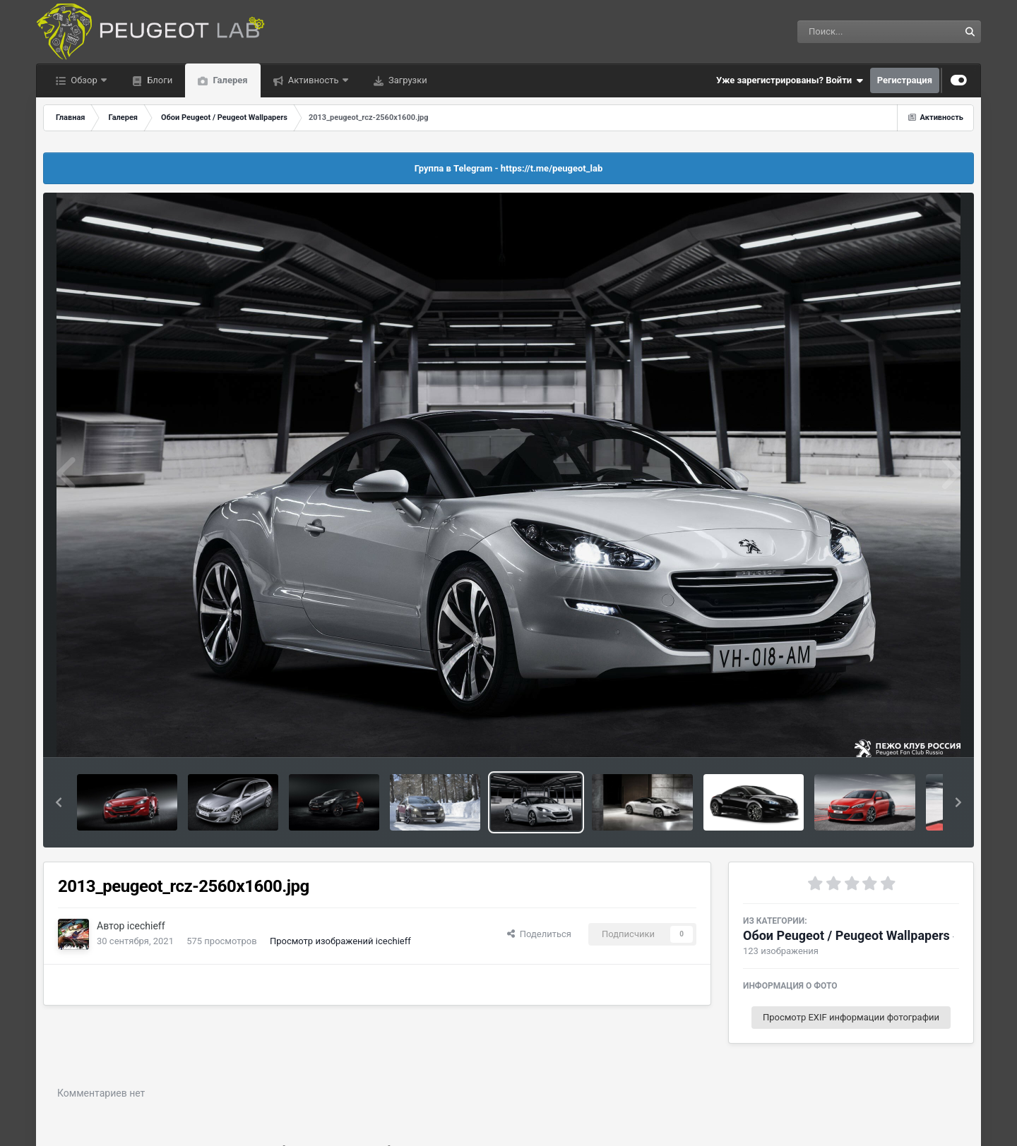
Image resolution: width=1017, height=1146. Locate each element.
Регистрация (904, 80)
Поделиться (539, 934)
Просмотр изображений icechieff (340, 941)
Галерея (228, 80)
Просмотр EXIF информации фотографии (851, 1017)
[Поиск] (852, 31)
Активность (313, 80)
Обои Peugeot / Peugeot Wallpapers (846, 935)
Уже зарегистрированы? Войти (789, 80)
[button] (58, 802)
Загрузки (406, 80)
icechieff (146, 925)
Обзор (84, 80)
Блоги (158, 80)
